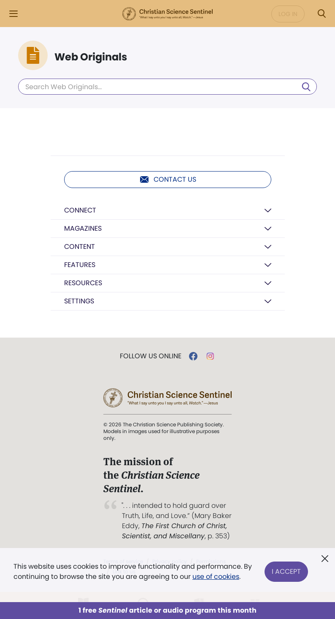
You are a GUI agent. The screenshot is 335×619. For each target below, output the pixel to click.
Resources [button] (83, 283)
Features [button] (79, 265)
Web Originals (90, 57)
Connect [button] (80, 210)
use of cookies (215, 576)
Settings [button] (79, 301)
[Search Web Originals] (167, 87)
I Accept (286, 571)
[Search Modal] (321, 13)
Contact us (167, 180)
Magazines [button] (83, 228)
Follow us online (150, 356)
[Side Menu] (13, 13)
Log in (287, 14)
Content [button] (79, 246)
